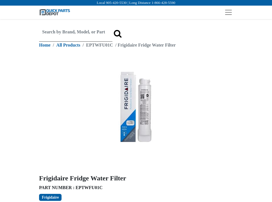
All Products (68, 45)
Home (45, 45)
